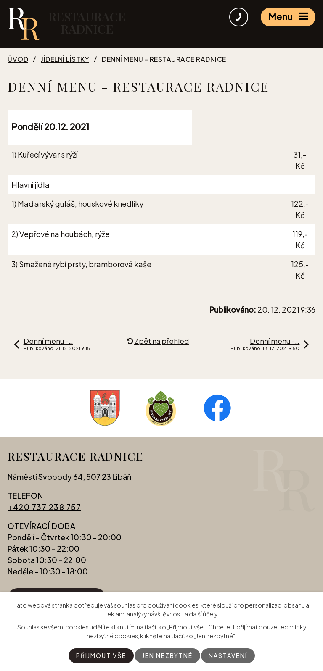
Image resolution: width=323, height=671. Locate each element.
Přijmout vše (101, 655)
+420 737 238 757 (44, 507)
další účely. (203, 614)
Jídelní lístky (65, 59)
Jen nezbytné (167, 655)
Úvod (18, 59)
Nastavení (228, 655)
